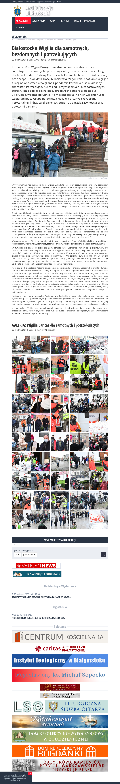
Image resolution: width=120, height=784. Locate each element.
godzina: (17, 550)
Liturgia (20, 27)
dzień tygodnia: (27, 550)
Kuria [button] (53, 20)
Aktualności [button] (23, 20)
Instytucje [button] (65, 20)
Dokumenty (89, 20)
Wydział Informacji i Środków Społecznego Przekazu (57, 778)
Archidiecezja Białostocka (39, 10)
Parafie (77, 20)
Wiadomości (20, 40)
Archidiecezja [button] (40, 20)
